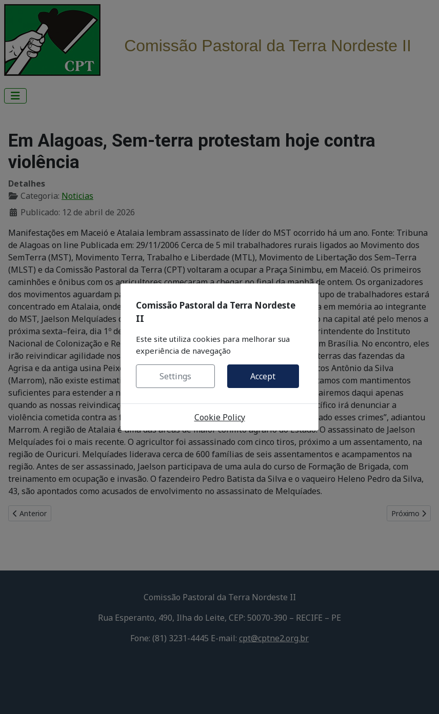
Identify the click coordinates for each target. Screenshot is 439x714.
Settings (175, 376)
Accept (262, 376)
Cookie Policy (219, 417)
